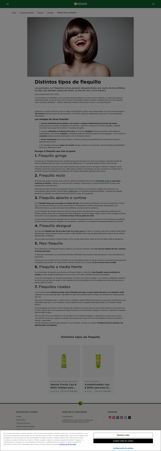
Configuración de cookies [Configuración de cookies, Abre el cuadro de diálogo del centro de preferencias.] (123, 448)
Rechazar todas (123, 435)
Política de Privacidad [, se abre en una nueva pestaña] (67, 444)
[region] (80, 440)
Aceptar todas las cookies (123, 441)
